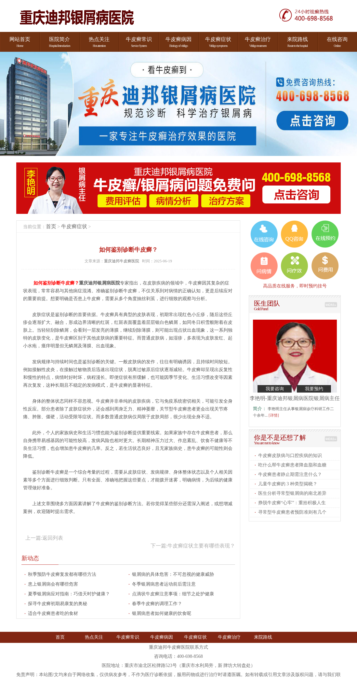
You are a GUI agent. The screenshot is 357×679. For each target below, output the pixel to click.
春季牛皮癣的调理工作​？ (157, 603)
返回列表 (52, 538)
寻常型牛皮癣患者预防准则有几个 (292, 512)
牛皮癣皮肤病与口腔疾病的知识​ (290, 455)
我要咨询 (275, 388)
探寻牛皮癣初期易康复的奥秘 (57, 603)
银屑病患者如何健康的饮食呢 (161, 613)
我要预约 (314, 388)
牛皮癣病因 (161, 637)
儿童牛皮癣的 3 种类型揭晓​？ (287, 483)
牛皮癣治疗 (229, 637)
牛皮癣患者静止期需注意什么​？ (290, 474)
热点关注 (94, 637)
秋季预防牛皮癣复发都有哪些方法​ (62, 574)
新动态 (30, 558)
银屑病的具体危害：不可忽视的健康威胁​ (173, 574)
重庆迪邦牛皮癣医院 (122, 261)
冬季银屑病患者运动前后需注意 (164, 584)
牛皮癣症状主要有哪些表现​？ (201, 545)
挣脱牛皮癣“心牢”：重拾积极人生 (292, 502)
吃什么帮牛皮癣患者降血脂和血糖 (292, 465)
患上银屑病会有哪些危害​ (53, 584)
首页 (51, 226)
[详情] (274, 415)
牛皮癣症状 (74, 226)
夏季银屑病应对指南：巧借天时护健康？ (69, 593)
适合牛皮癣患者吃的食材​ (53, 613)
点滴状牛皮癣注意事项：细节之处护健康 (173, 593)
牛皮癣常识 (127, 637)
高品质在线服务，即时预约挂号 (295, 285)
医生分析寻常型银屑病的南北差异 (292, 493)
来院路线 (263, 637)
